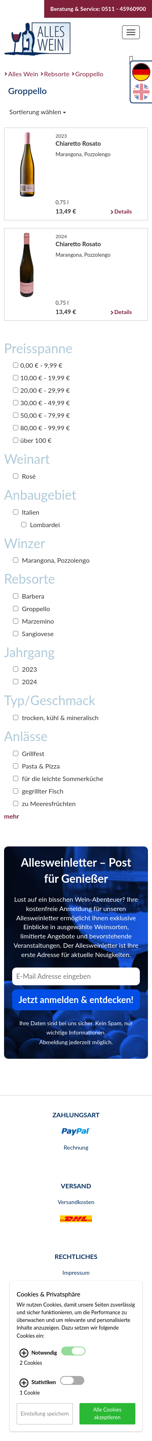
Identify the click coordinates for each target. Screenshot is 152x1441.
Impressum (76, 1272)
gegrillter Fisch (38, 791)
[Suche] (131, 59)
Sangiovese (33, 633)
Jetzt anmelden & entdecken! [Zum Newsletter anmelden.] (76, 999)
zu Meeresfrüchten (44, 803)
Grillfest (28, 753)
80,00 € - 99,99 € (41, 427)
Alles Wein (23, 73)
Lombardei (40, 524)
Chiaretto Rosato (78, 143)
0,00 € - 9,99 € (37, 365)
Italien (26, 512)
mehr (11, 816)
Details (123, 211)
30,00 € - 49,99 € (41, 402)
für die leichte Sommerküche (58, 778)
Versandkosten (76, 1201)
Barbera (28, 596)
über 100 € (32, 440)
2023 (25, 669)
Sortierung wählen (37, 111)
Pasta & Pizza (36, 766)
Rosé (24, 476)
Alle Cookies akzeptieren (107, 1413)
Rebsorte (57, 73)
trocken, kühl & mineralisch (55, 717)
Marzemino (33, 621)
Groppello (89, 73)
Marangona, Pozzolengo (51, 560)
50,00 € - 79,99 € (41, 415)
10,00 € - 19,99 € (41, 377)
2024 (25, 681)
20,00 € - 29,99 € (41, 390)
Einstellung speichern (45, 1413)
